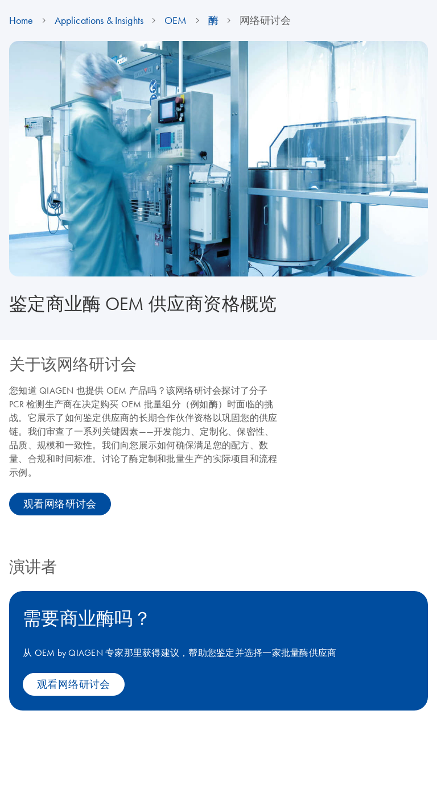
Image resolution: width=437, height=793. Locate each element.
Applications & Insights (99, 20)
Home (21, 20)
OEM (175, 20)
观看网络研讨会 (60, 504)
